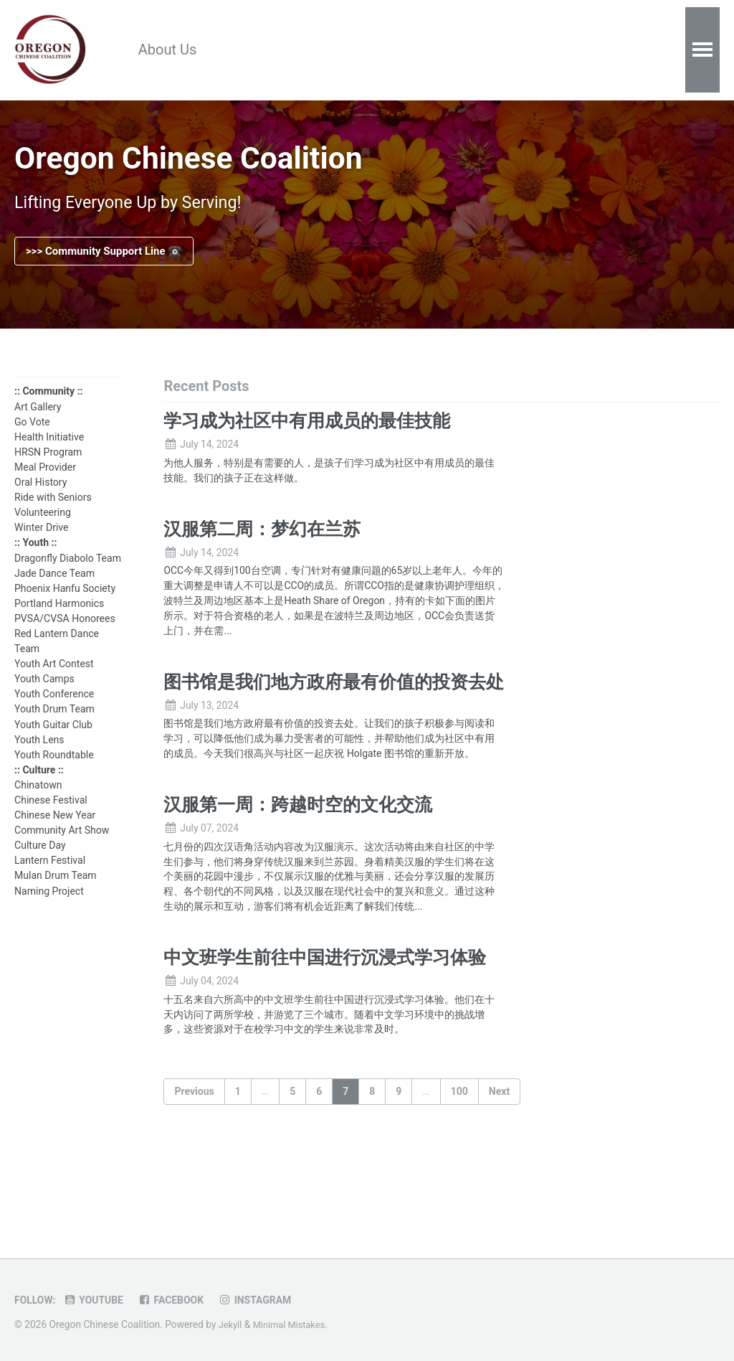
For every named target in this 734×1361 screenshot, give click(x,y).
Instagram (268, 1300)
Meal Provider (45, 481)
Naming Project (49, 904)
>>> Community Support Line (104, 262)
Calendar (354, 50)
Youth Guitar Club (53, 738)
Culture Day (40, 859)
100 (459, 1170)
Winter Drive (41, 541)
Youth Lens (39, 753)
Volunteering (42, 526)
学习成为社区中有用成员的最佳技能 (306, 433)
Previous (194, 1170)
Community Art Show (61, 844)
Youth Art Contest (54, 678)
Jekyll (231, 1324)
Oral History (40, 496)
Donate (435, 50)
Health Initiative (49, 450)
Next (499, 1170)
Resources (264, 50)
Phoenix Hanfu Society (64, 602)
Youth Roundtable (54, 768)
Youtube (98, 1300)
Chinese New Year (54, 829)
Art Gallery (37, 420)
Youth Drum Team (54, 723)
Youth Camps (44, 693)
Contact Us (521, 50)
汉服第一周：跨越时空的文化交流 (297, 854)
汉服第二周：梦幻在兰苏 (262, 547)
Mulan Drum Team (55, 889)
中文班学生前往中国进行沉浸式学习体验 (324, 1031)
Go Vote (32, 435)
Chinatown (38, 799)
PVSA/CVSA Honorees (64, 632)
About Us (172, 50)
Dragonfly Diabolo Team (67, 572)
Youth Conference (54, 708)
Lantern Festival (49, 874)
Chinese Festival (50, 814)
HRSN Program (48, 465)
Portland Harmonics (59, 617)
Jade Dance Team (54, 587)
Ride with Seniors (53, 511)
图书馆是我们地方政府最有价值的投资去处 (333, 708)
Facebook (179, 1300)
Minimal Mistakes (293, 1324)
